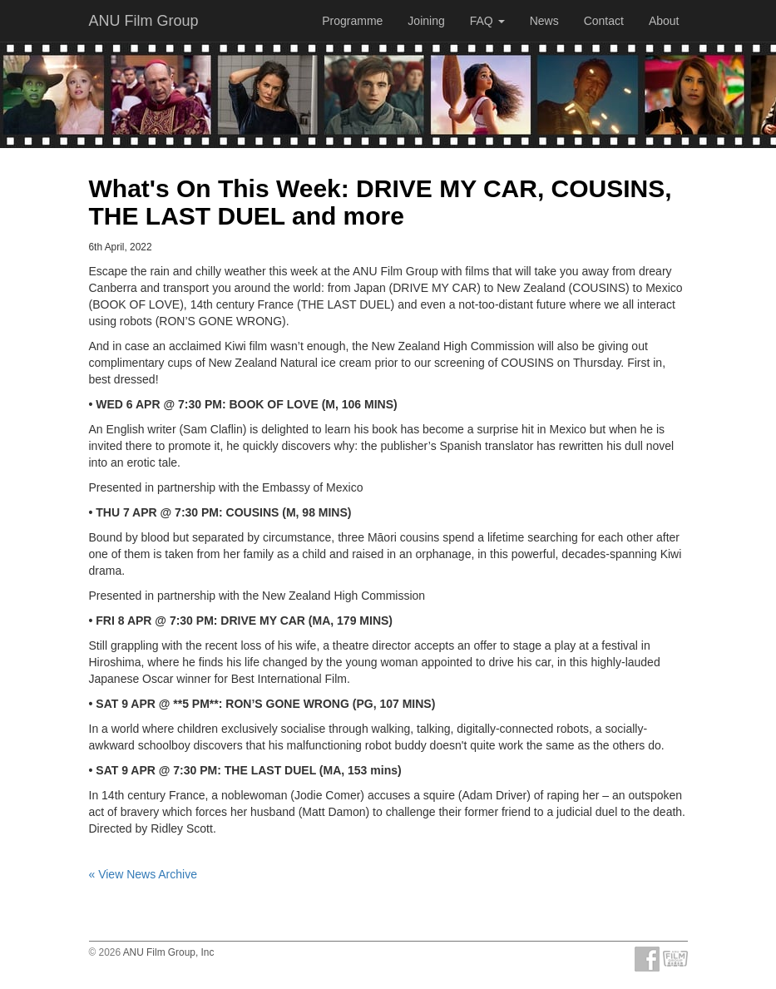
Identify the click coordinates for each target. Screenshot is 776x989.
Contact (604, 20)
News (544, 20)
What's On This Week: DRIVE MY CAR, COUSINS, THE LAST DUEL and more (380, 202)
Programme (352, 20)
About (664, 20)
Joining (426, 20)
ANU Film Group (144, 20)
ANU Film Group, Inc (169, 952)
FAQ (487, 20)
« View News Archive (143, 874)
